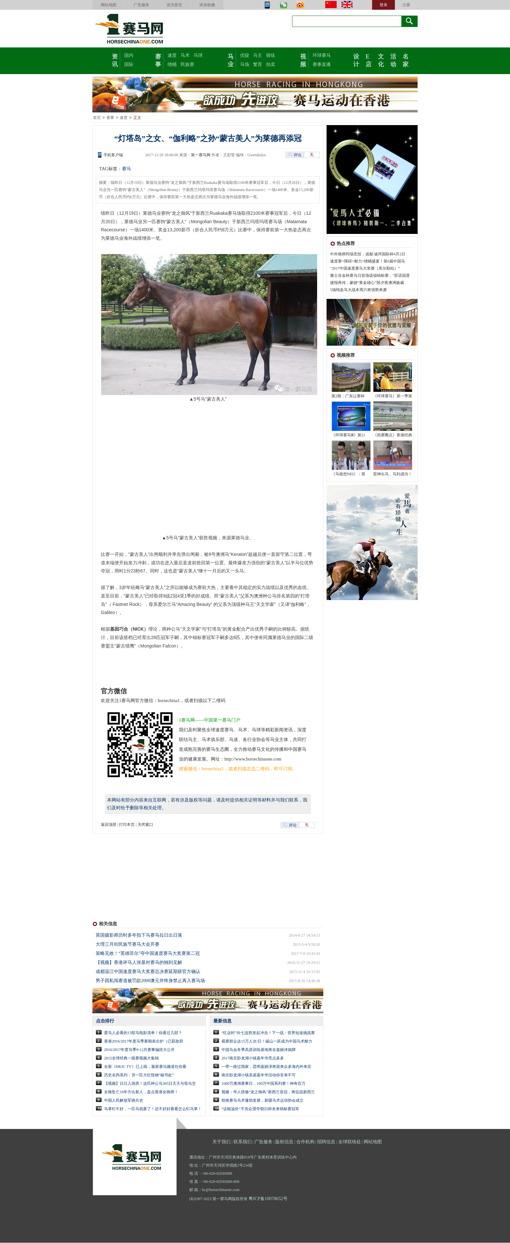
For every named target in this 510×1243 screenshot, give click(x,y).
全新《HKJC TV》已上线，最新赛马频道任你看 (145, 1067)
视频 (303, 59)
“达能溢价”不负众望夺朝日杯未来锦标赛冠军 (260, 1109)
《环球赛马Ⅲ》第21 (348, 435)
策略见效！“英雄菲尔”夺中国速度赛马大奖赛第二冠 (148, 953)
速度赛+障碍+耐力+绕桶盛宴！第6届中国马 (367, 261)
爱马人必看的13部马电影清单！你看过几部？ (143, 1033)
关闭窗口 (145, 825)
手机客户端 (113, 155)
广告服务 (141, 5)
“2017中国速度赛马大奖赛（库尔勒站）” (365, 268)
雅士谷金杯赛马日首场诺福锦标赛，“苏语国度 (370, 276)
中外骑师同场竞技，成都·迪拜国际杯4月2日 (367, 254)
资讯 (115, 59)
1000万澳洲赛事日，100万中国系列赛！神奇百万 (263, 1084)
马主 (257, 55)
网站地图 (108, 5)
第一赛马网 (200, 155)
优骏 (244, 55)
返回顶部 (108, 825)
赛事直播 (322, 64)
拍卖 (270, 64)
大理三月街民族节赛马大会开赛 (127, 944)
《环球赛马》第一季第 (392, 396)
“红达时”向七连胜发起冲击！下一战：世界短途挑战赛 (268, 1033)
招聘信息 (326, 1142)
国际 (128, 64)
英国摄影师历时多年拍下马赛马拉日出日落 (139, 935)
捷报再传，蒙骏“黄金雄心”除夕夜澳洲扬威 (367, 283)
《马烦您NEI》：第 (348, 474)
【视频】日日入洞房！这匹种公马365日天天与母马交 (150, 1084)
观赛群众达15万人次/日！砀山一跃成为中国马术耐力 (266, 1041)
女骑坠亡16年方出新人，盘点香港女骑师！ (141, 1092)
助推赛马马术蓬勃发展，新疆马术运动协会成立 (262, 1100)
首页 (97, 118)
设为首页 (174, 5)
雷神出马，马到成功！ (392, 474)
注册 (406, 5)
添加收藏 (207, 5)
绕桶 (172, 64)
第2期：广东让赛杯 (348, 396)
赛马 (126, 169)
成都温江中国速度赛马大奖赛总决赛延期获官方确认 (148, 971)
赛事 (158, 59)
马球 (198, 55)
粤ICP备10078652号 (268, 1199)
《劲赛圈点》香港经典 (392, 435)
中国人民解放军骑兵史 (123, 1100)
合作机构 (305, 1142)
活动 (393, 59)
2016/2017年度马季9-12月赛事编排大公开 (139, 1050)
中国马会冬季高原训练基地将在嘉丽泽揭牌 (258, 1050)
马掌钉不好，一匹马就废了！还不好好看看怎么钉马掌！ (153, 1109)
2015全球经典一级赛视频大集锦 (131, 1058)
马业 (231, 59)
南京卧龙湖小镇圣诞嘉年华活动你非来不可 (258, 1075)
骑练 (270, 55)
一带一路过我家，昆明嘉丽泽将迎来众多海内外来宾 (266, 1067)
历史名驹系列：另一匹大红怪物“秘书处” (139, 1075)
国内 (128, 55)
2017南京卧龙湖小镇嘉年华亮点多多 (252, 1058)
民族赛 (187, 64)
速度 (172, 55)
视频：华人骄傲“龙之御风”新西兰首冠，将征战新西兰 (268, 1092)
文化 (381, 59)
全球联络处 (349, 1142)
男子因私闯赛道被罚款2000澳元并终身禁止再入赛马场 (150, 981)
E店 (368, 59)
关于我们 (221, 1142)
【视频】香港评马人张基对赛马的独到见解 (139, 962)
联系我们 (243, 1142)
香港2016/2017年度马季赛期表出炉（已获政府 (143, 1041)
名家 (406, 59)
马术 (185, 55)
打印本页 (127, 825)
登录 (383, 5)
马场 (244, 64)
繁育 (257, 64)
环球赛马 (322, 55)
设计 (356, 59)
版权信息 (284, 1142)
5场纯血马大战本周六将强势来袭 (358, 290)
